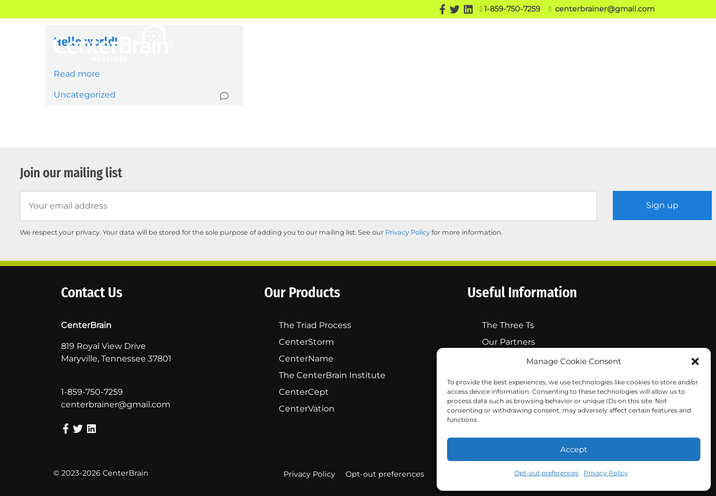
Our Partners (445, 41)
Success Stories (576, 41)
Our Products (371, 42)
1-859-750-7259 (509, 9)
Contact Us (641, 41)
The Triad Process (315, 325)
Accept (573, 449)
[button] (695, 361)
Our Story (310, 41)
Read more (77, 74)
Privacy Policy (606, 473)
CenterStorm (306, 342)
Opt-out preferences (546, 473)
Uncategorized (85, 95)
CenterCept (304, 392)
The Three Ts (508, 41)
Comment (225, 96)
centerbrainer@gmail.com (602, 9)
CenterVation (307, 409)
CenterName (306, 359)
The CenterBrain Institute (332, 375)
